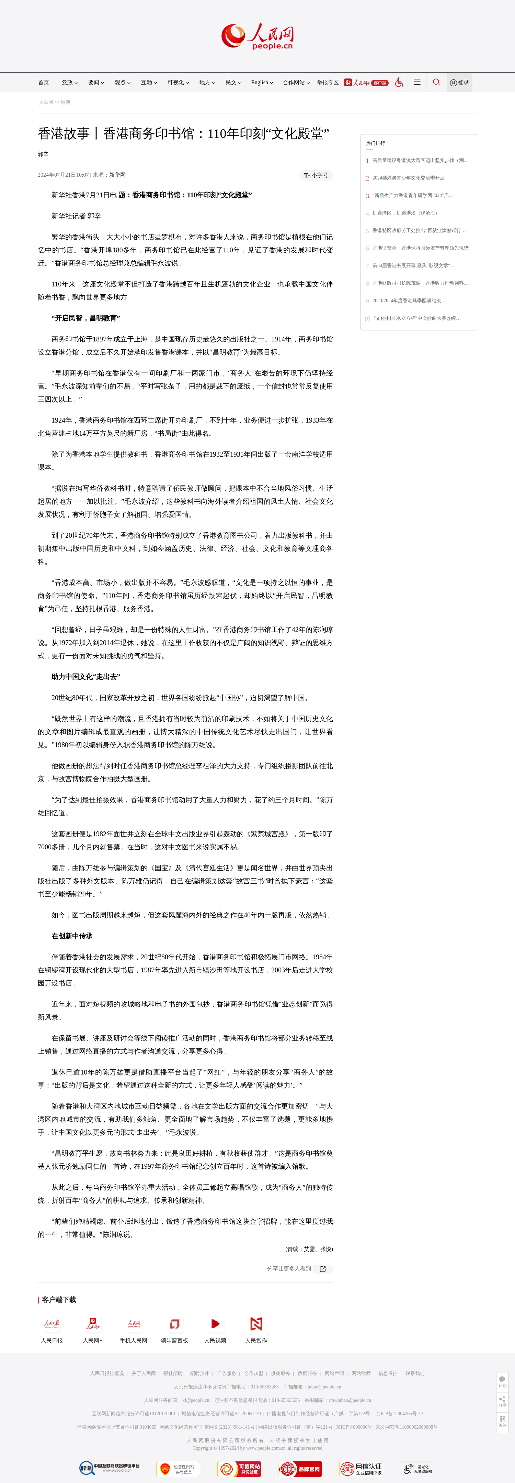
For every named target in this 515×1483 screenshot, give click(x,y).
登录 (463, 82)
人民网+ (93, 1327)
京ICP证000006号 (354, 1427)
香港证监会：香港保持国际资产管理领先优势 (421, 248)
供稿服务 (280, 1373)
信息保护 (388, 1373)
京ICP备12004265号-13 (399, 1413)
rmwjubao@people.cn (350, 1400)
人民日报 (52, 1327)
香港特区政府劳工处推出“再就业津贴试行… (419, 230)
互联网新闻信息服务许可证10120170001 (134, 1413)
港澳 (65, 102)
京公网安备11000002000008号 (407, 1427)
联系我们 (415, 1373)
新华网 (117, 175)
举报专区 (328, 82)
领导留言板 (174, 1327)
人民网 (46, 102)
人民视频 (215, 1327)
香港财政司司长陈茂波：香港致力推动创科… (421, 283)
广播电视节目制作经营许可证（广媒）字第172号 (318, 1413)
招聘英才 (199, 1373)
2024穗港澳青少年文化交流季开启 (409, 178)
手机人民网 (133, 1327)
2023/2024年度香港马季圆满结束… (409, 300)
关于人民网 (144, 1373)
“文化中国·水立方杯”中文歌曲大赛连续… (417, 318)
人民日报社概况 (107, 1373)
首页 (43, 82)
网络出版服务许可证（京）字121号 (295, 1427)
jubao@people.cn (324, 1386)
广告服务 (227, 1373)
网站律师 (361, 1373)
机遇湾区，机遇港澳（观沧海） (406, 213)
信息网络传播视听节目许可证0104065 (116, 1427)
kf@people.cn (195, 1400)
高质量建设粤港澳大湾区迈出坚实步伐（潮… (421, 160)
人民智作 (256, 1327)
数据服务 (307, 1373)
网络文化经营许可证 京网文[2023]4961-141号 (207, 1427)
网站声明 (334, 1373)
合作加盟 (253, 1373)
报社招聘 (173, 1373)
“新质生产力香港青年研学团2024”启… (413, 195)
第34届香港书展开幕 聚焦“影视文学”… (414, 265)
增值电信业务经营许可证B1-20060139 (221, 1413)
